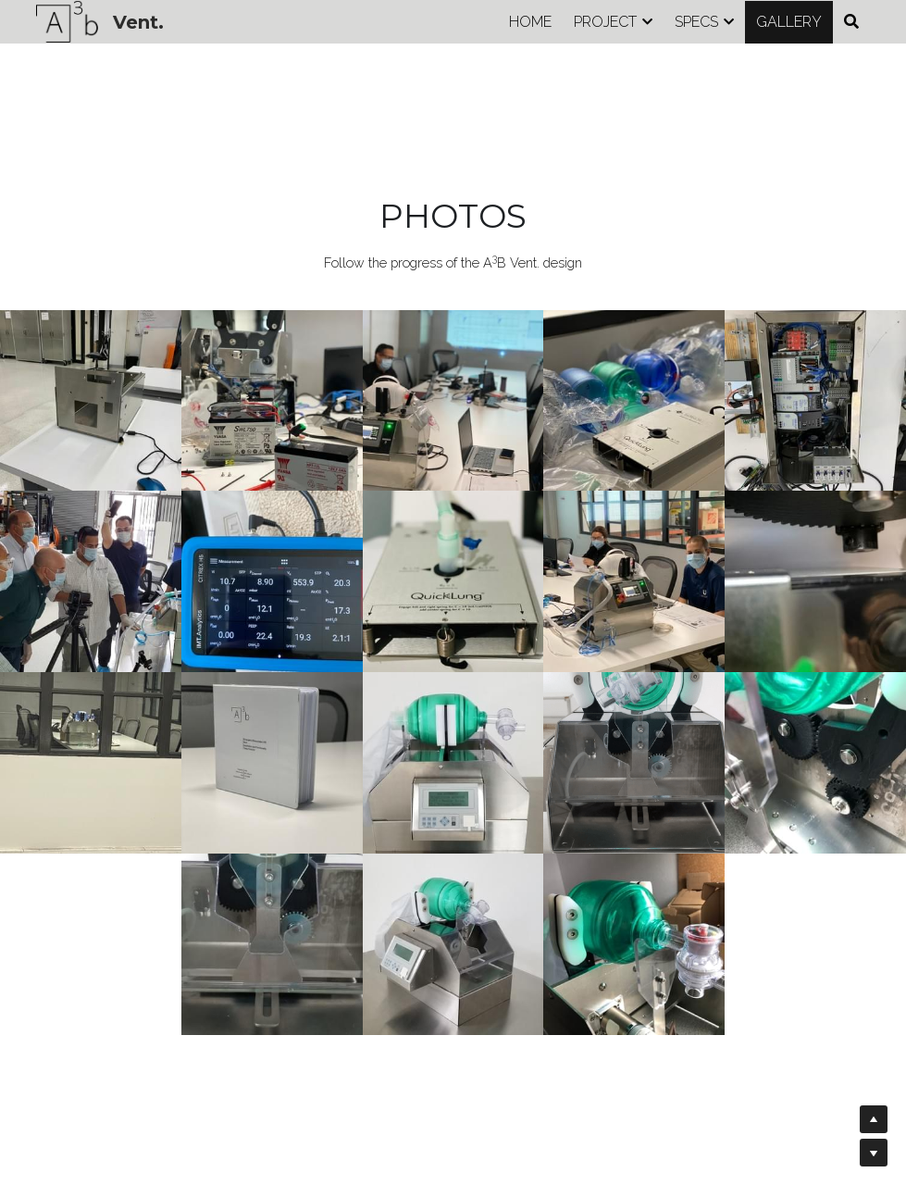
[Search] (851, 22)
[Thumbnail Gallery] (90, 401)
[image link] (67, 20)
